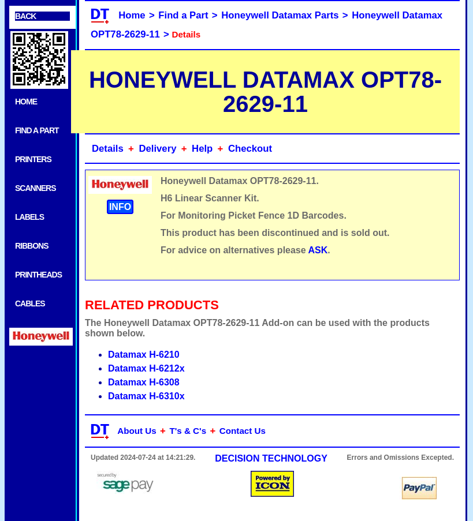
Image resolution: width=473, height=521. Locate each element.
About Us (137, 431)
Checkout (250, 148)
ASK (318, 250)
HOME (26, 101)
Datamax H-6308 (144, 382)
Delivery (157, 148)
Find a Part (183, 15)
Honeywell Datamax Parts (279, 15)
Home (131, 15)
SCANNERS (35, 188)
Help (202, 148)
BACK (25, 16)
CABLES (30, 303)
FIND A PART (37, 130)
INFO (120, 207)
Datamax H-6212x (146, 368)
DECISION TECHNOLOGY (271, 458)
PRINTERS (33, 159)
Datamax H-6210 (144, 354)
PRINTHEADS (38, 274)
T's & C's (187, 431)
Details (108, 148)
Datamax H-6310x (146, 396)
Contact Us (242, 431)
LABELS (29, 217)
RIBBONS (32, 245)
